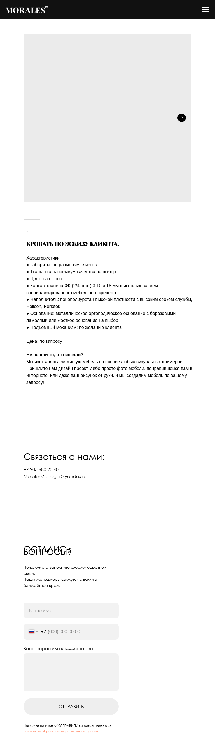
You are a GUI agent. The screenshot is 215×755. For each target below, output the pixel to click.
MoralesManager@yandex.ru (55, 476)
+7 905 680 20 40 (41, 469)
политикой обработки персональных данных (61, 731)
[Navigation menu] (205, 9)
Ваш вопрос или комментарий (58, 648)
